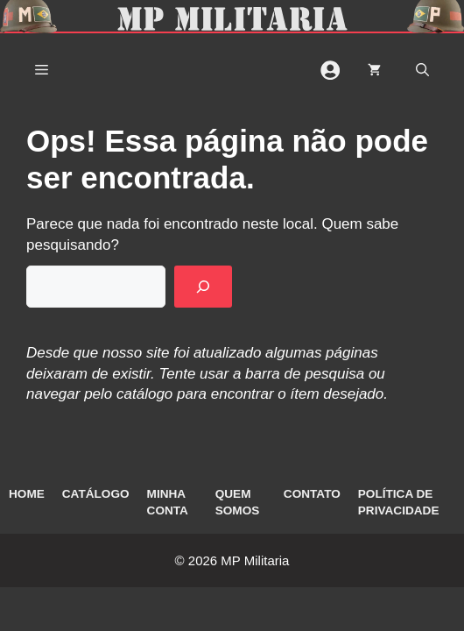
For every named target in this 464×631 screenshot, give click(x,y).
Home (27, 493)
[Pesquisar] (203, 287)
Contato (312, 493)
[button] (422, 70)
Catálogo (96, 493)
